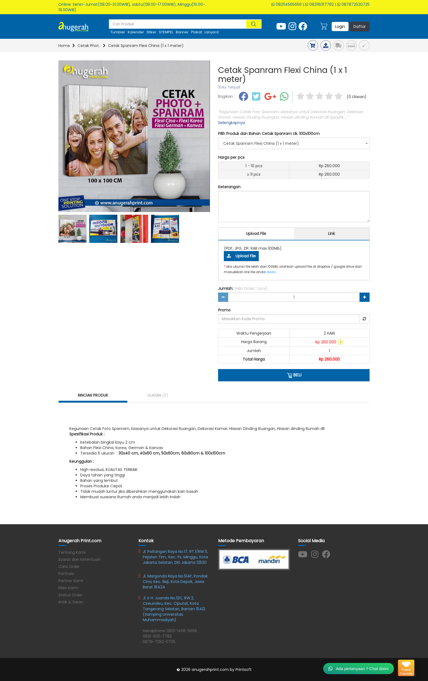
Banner (182, 32)
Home (64, 45)
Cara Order (69, 566)
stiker (151, 32)
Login (340, 26)
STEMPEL (166, 32)
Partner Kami (70, 580)
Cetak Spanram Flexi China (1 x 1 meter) (146, 45)
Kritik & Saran (70, 602)
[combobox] (294, 143)
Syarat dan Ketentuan (79, 559)
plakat (196, 32)
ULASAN (157, 395)
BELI (293, 375)
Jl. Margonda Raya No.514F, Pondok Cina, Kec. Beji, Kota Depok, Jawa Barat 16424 (175, 581)
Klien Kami (68, 588)
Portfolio (66, 573)
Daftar (359, 26)
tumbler (118, 32)
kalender (136, 32)
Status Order (70, 595)
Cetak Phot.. (89, 45)
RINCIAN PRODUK (93, 395)
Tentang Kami (71, 552)
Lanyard (211, 32)
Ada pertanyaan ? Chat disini (358, 668)
